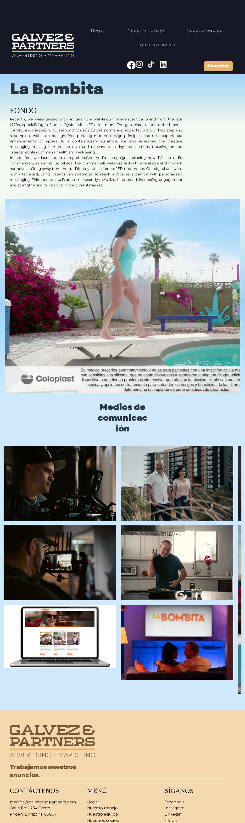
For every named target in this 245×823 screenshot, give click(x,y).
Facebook (174, 802)
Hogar (93, 802)
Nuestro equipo (102, 814)
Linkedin (173, 814)
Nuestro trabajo (102, 808)
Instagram (174, 808)
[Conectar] (218, 66)
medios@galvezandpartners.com (43, 802)
